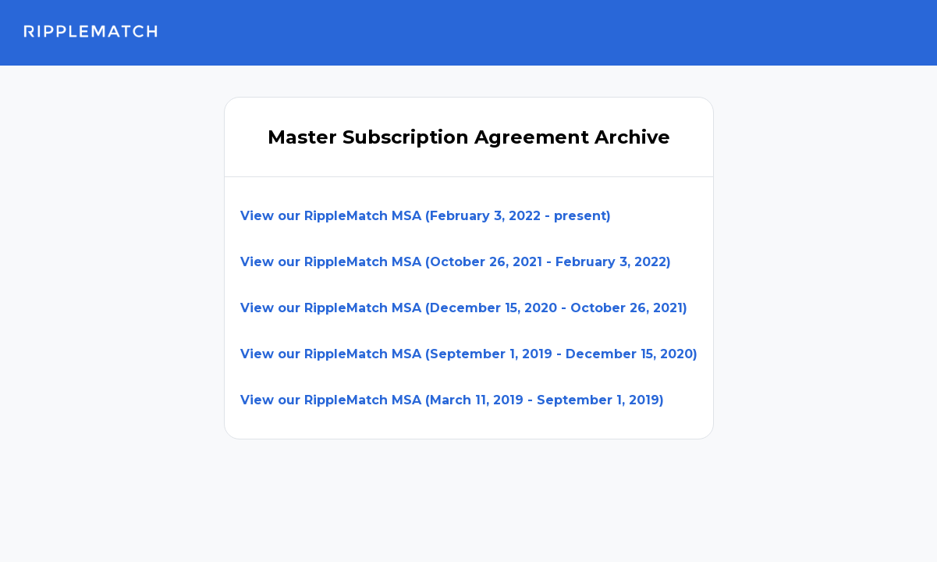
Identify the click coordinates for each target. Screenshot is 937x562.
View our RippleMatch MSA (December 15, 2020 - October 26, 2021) (463, 308)
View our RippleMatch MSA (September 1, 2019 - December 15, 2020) (468, 354)
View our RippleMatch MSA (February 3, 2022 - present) (425, 215)
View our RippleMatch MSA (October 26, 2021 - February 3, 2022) (455, 261)
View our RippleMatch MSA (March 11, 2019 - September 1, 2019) (452, 400)
